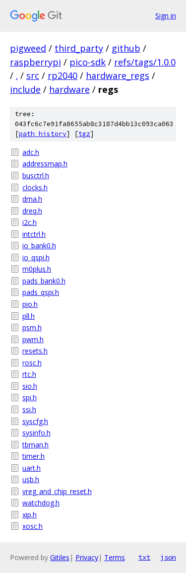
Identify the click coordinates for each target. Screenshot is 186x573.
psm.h (32, 327)
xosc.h (32, 526)
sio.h (29, 386)
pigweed (28, 48)
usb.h (30, 479)
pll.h (28, 316)
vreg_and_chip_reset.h (57, 491)
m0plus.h (36, 269)
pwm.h (33, 339)
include (25, 89)
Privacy (86, 557)
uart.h (31, 468)
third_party (79, 48)
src (32, 75)
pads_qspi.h (40, 292)
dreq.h (32, 210)
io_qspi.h (36, 257)
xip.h (29, 514)
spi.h (29, 397)
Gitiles (59, 557)
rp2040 (62, 75)
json (168, 557)
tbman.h (35, 444)
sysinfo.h (36, 432)
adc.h (30, 152)
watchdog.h (41, 502)
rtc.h (29, 374)
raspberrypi (35, 62)
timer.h (33, 456)
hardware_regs (117, 75)
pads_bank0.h (43, 281)
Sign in (165, 15)
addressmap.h (44, 163)
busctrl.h (35, 175)
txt (144, 557)
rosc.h (32, 362)
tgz (84, 134)
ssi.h (29, 409)
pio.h (30, 304)
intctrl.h (34, 234)
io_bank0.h (39, 245)
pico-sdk (87, 62)
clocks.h (35, 187)
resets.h (35, 351)
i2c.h (29, 222)
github (126, 48)
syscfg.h (35, 421)
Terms (114, 557)
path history (42, 134)
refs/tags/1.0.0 (145, 62)
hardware (69, 89)
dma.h (32, 199)
